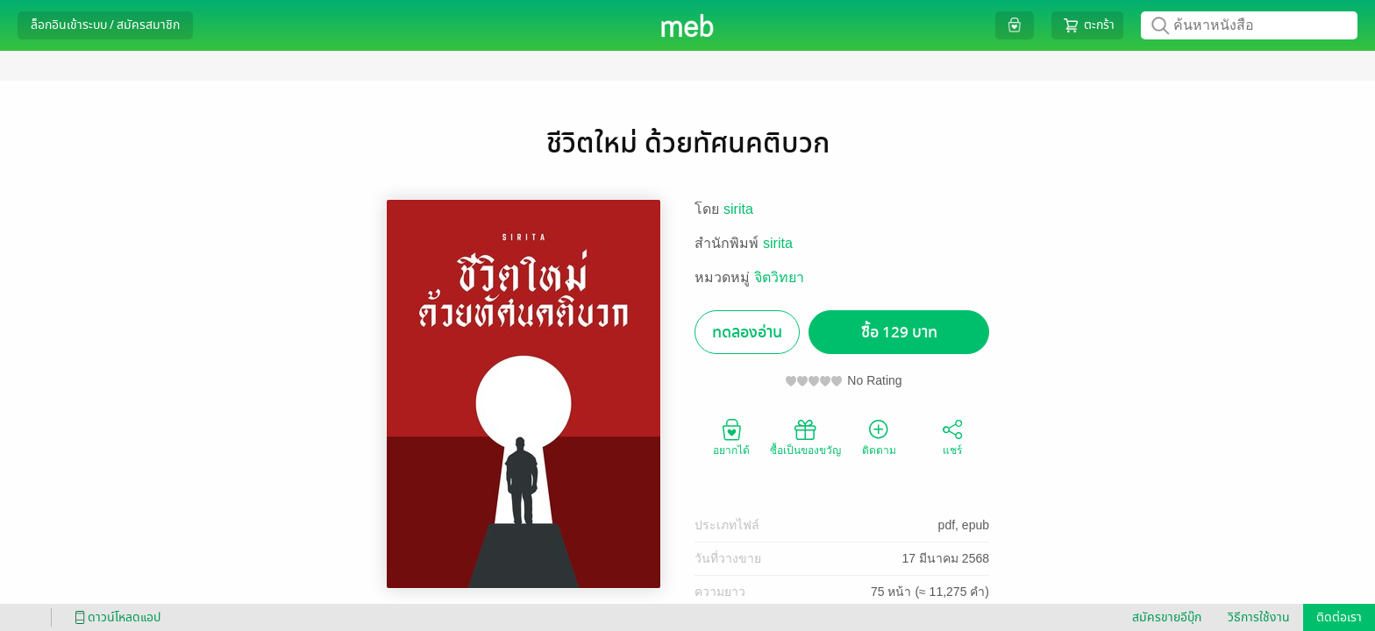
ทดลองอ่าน (747, 332)
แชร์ (952, 436)
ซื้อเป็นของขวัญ (805, 436)
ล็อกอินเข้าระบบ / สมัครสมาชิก (105, 25)
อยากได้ (731, 436)
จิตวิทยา (779, 277)
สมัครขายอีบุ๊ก (1166, 617)
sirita (738, 209)
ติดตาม (879, 436)
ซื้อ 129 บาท (899, 332)
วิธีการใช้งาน (1259, 617)
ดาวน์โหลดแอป (114, 617)
